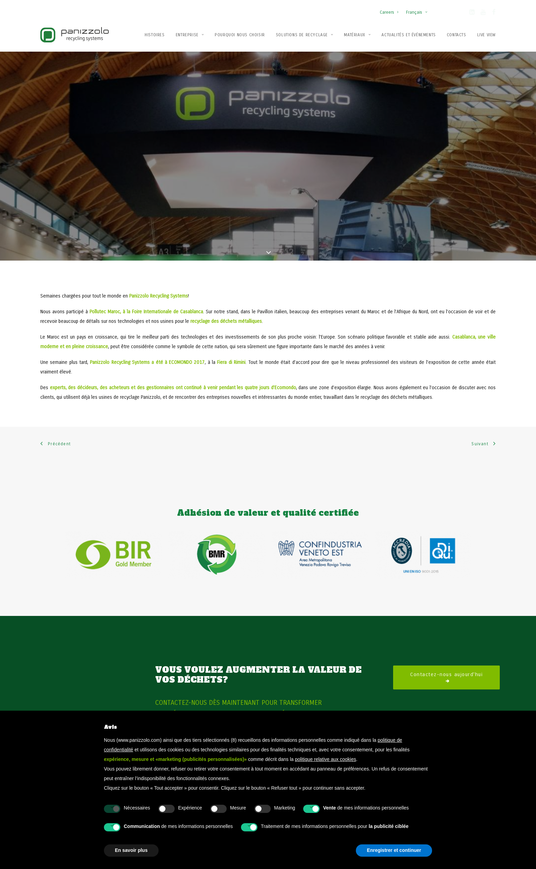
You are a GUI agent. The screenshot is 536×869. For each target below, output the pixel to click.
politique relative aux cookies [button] (325, 759)
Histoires (154, 34)
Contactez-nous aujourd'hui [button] (446, 663)
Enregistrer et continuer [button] (394, 850)
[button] (471, 13)
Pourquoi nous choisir (240, 34)
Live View (486, 34)
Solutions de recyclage (304, 34)
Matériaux (357, 34)
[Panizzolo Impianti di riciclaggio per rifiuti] (74, 34)
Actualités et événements (408, 34)
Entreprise (190, 34)
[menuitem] (390, 9)
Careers (389, 12)
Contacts (456, 34)
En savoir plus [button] (131, 850)
